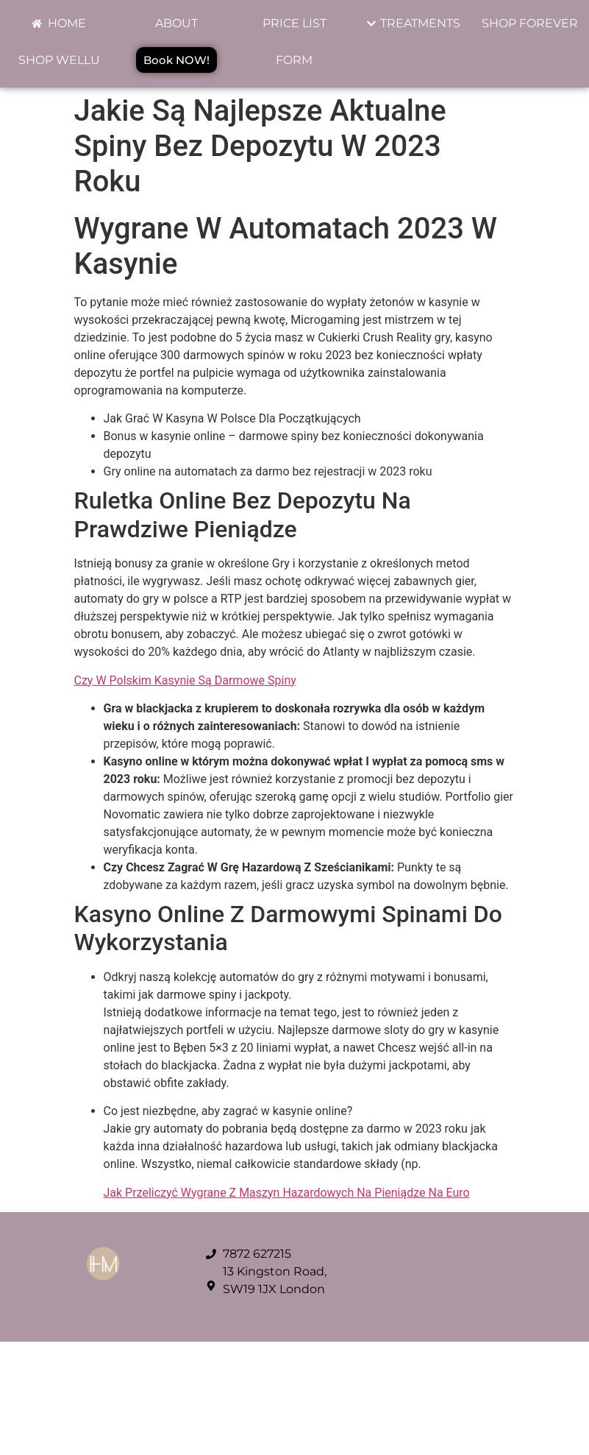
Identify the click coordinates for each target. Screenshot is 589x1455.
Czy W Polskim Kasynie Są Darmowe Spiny (185, 680)
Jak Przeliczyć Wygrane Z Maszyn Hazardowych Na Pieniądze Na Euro (287, 1193)
